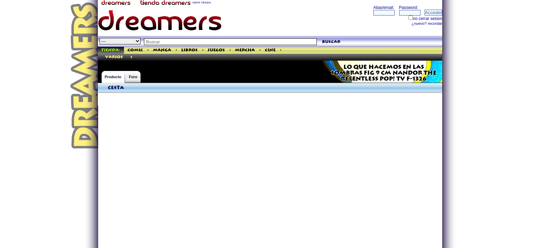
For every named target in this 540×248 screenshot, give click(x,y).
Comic (135, 50)
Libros (189, 50)
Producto (113, 77)
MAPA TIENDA (202, 2)
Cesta (116, 88)
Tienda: (110, 50)
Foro (133, 77)
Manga (162, 50)
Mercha (245, 50)
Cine (270, 50)
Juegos (216, 50)
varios (114, 57)
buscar (331, 42)
